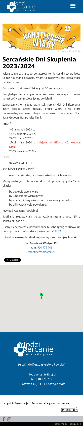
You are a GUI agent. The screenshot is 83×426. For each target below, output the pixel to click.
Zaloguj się (74, 424)
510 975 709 (44, 247)
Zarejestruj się (61, 424)
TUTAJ (58, 231)
